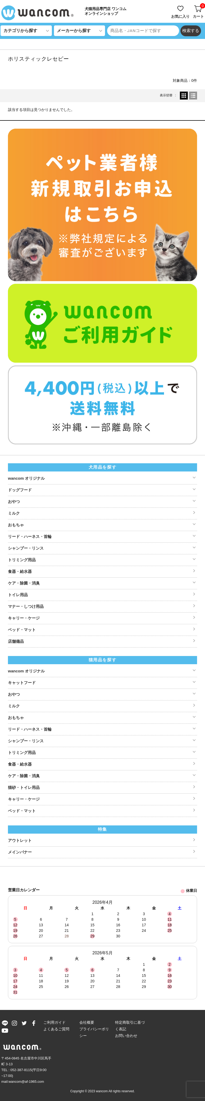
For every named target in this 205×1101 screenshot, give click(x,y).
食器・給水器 (20, 571)
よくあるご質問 (56, 1029)
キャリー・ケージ (24, 618)
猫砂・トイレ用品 (24, 787)
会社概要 (86, 1022)
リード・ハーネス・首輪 (30, 536)
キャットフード (22, 682)
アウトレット (20, 840)
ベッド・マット (22, 629)
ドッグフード (20, 490)
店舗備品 (16, 641)
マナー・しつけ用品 (26, 606)
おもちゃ (16, 525)
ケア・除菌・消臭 (24, 583)
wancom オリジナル (26, 478)
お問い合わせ (126, 1035)
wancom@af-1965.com (26, 1082)
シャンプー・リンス (26, 548)
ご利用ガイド (54, 1022)
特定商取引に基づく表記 (130, 1025)
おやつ (14, 501)
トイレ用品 (18, 594)
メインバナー (20, 852)
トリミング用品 (22, 560)
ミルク (14, 513)
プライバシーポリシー (94, 1032)
